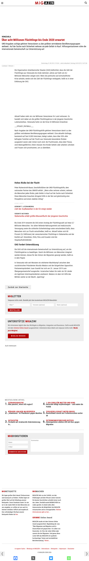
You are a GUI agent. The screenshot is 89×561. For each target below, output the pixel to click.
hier (16, 514)
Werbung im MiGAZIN (33, 549)
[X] (46, 558)
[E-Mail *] (19, 304)
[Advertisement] (44, 20)
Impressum (62, 549)
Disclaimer (71, 549)
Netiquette (54, 549)
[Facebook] (28, 558)
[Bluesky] (63, 558)
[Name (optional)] (67, 304)
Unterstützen (45, 549)
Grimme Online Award (21, 328)
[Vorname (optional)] (43, 304)
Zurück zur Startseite (18, 287)
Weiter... (47, 541)
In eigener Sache (20, 549)
